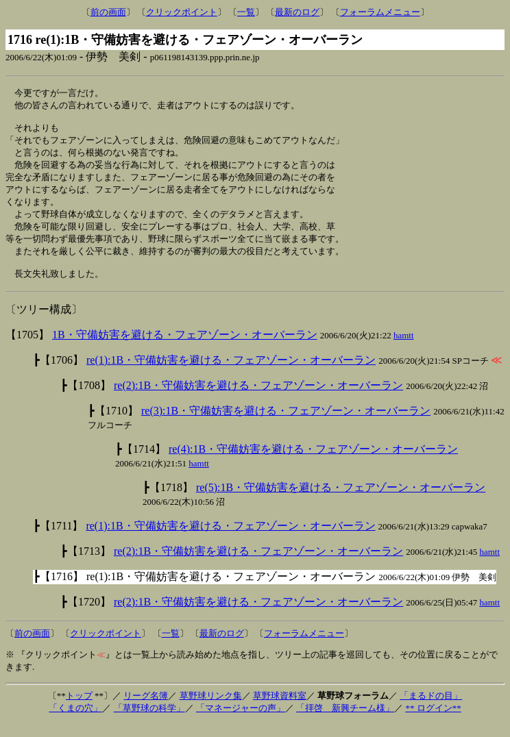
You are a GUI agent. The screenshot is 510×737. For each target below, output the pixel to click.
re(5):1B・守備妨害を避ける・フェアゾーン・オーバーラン (340, 501)
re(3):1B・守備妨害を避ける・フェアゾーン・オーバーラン (285, 424)
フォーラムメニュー (380, 12)
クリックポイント (181, 12)
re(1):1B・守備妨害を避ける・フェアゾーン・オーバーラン (231, 373)
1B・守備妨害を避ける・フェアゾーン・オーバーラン (184, 348)
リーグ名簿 (145, 709)
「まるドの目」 (431, 709)
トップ (79, 709)
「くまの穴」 (75, 721)
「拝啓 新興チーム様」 (345, 721)
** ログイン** (433, 721)
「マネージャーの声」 (240, 721)
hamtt (403, 349)
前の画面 (108, 12)
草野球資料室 (279, 709)
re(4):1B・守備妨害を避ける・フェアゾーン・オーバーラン (313, 463)
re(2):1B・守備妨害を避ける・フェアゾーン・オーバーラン (258, 399)
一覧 (246, 12)
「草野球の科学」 (149, 721)
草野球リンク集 (211, 709)
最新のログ (297, 12)
